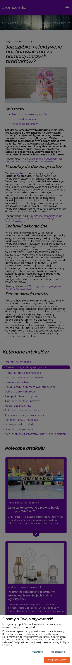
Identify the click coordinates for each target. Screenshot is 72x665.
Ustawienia (37, 652)
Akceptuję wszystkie (57, 659)
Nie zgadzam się (59, 652)
